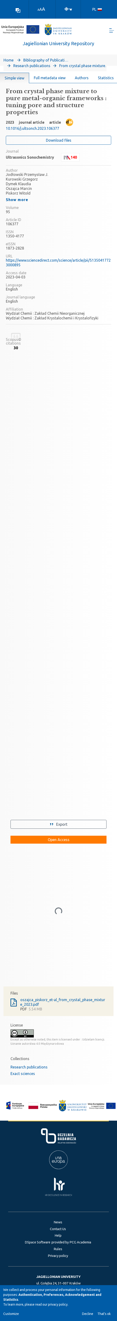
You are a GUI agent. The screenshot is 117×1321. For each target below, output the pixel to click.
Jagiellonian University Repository (58, 43)
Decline (87, 1314)
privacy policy (58, 1304)
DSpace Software (37, 1242)
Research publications (31, 66)
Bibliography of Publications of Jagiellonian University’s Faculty (46, 60)
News (58, 1222)
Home (8, 60)
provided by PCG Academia (71, 1242)
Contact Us (58, 1229)
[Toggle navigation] (111, 30)
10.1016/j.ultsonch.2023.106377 (32, 128)
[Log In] (68, 8)
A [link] (38, 9)
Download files (58, 140)
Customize (11, 1314)
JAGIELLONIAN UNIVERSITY (58, 1277)
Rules (58, 1249)
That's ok (104, 1314)
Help (58, 1235)
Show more (17, 200)
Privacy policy (58, 1256)
